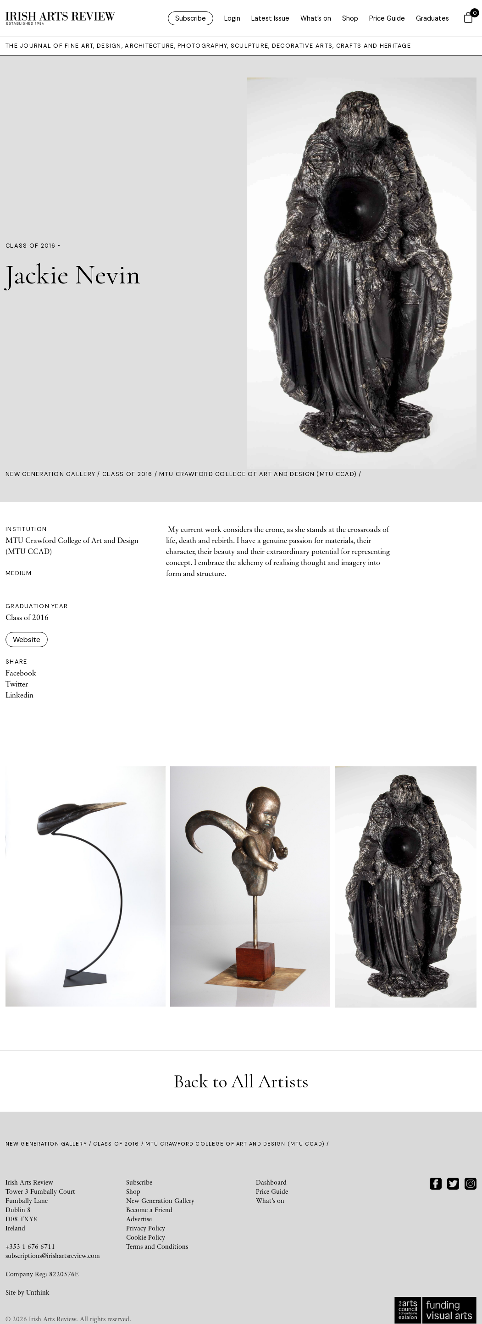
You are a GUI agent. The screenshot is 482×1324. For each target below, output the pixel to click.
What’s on (315, 18)
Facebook (21, 672)
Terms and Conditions (157, 1246)
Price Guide (387, 18)
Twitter (17, 683)
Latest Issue (270, 18)
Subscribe (190, 18)
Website (26, 639)
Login (232, 18)
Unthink (38, 1292)
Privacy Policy (145, 1228)
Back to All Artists (241, 1081)
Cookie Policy (145, 1237)
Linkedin (19, 694)
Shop (350, 18)
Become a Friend (149, 1209)
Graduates (432, 18)
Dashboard (271, 1182)
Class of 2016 (127, 474)
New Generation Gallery (50, 474)
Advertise (139, 1219)
